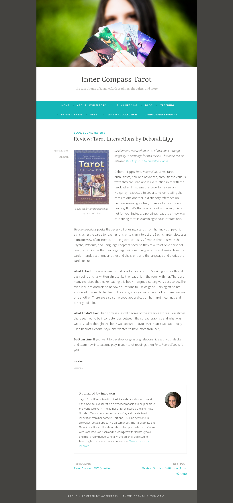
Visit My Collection (122, 114)
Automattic (155, 496)
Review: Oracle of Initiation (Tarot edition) (159, 469)
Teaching (167, 105)
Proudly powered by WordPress (93, 496)
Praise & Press (72, 114)
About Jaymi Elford (91, 105)
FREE (93, 114)
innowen (63, 156)
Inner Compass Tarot (116, 80)
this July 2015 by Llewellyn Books (147, 161)
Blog (149, 105)
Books (87, 132)
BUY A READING (127, 105)
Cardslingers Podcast (162, 114)
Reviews (99, 132)
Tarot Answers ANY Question (93, 466)
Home (65, 105)
